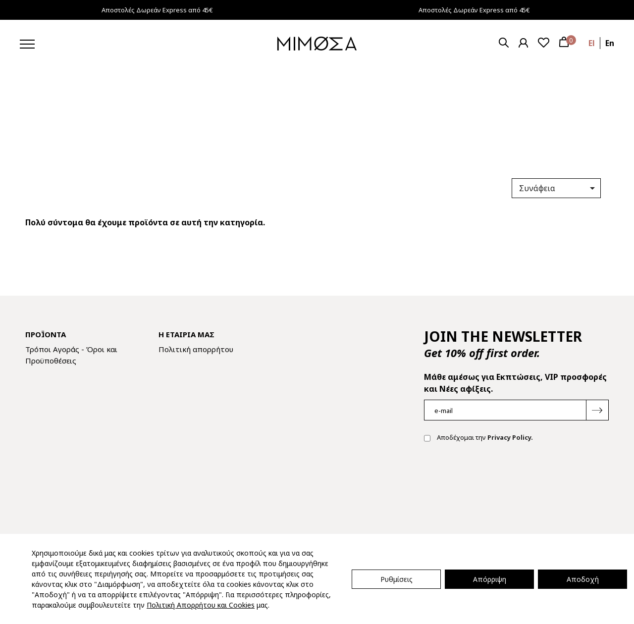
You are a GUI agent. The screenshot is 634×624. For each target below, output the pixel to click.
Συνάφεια (558, 188)
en (609, 43)
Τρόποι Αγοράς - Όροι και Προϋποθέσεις (71, 354)
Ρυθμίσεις (396, 579)
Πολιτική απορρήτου (195, 349)
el (591, 43)
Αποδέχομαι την (478, 438)
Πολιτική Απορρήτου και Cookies (201, 605)
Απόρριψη (489, 579)
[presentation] (499, 482)
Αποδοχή (583, 579)
